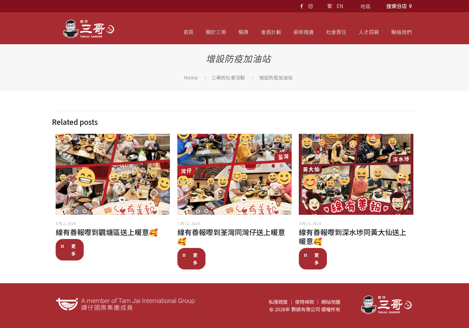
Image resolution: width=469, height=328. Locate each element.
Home (191, 77)
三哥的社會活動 (228, 77)
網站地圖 (330, 301)
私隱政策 (278, 301)
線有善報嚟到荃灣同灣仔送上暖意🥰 (231, 236)
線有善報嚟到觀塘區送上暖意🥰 (107, 232)
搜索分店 (400, 6)
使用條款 (304, 301)
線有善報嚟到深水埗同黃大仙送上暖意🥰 (352, 236)
